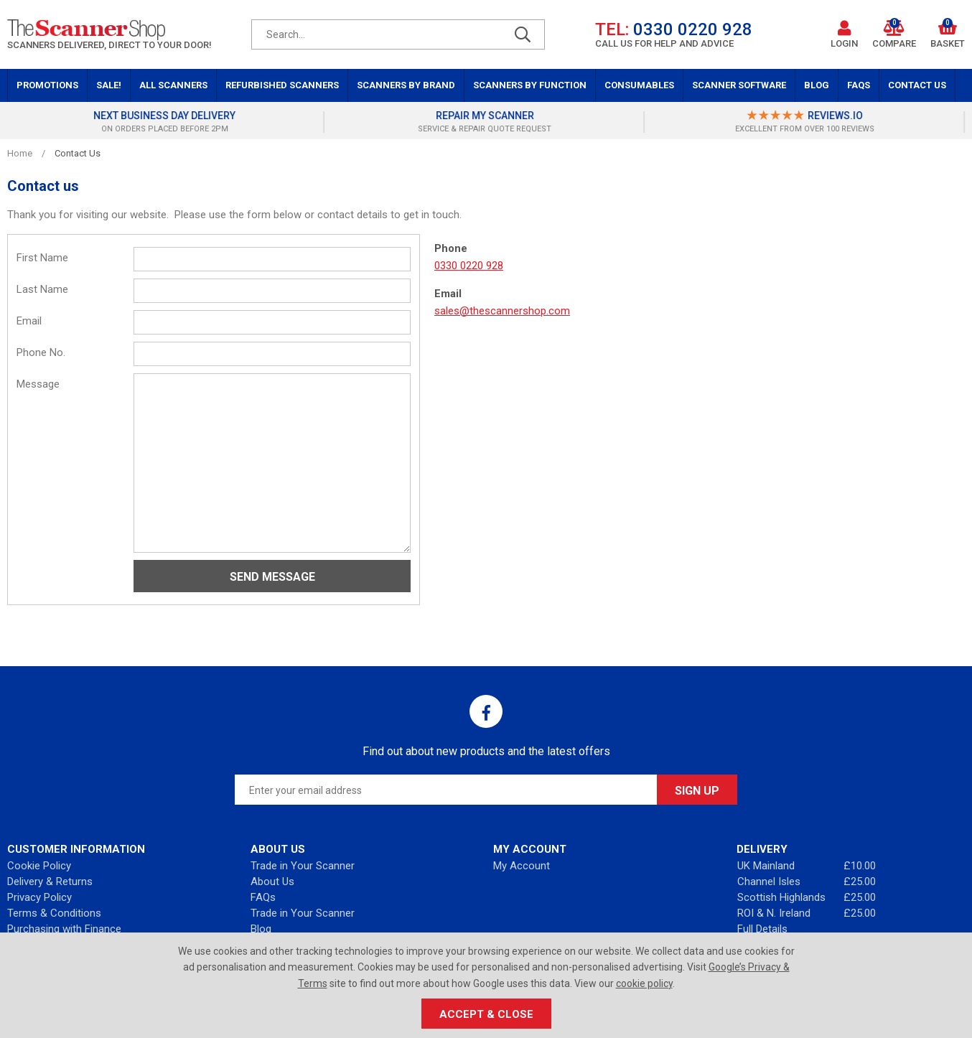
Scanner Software (739, 85)
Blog (816, 85)
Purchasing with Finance (64, 928)
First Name (42, 257)
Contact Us (917, 85)
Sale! (108, 85)
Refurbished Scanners (282, 85)
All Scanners (173, 85)
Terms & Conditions (54, 913)
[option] (166, 122)
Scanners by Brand (406, 85)
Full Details (762, 928)
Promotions (47, 85)
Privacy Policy (39, 897)
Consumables (639, 85)
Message (38, 384)
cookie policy (644, 983)
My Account (521, 865)
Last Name (42, 289)
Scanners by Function (530, 85)
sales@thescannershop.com (502, 310)
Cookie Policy (39, 865)
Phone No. (41, 352)
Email (29, 320)
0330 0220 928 (468, 265)
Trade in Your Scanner (303, 865)
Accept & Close (486, 1014)
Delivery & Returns (50, 881)
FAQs (858, 85)
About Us (272, 881)
